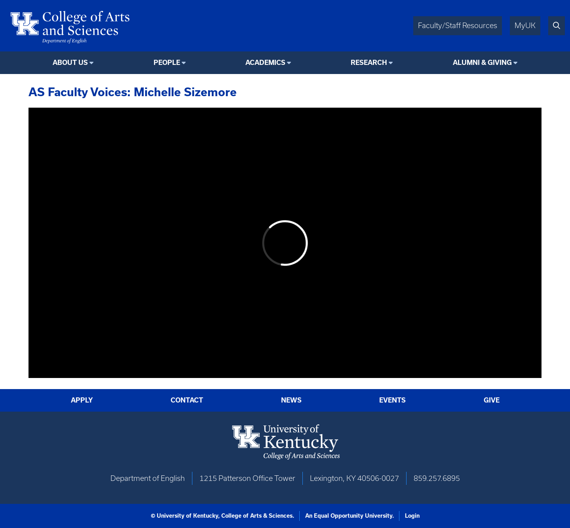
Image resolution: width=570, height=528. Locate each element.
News (291, 400)
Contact (187, 400)
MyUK (525, 25)
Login (412, 516)
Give (492, 400)
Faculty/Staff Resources (457, 25)
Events (392, 400)
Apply (82, 400)
